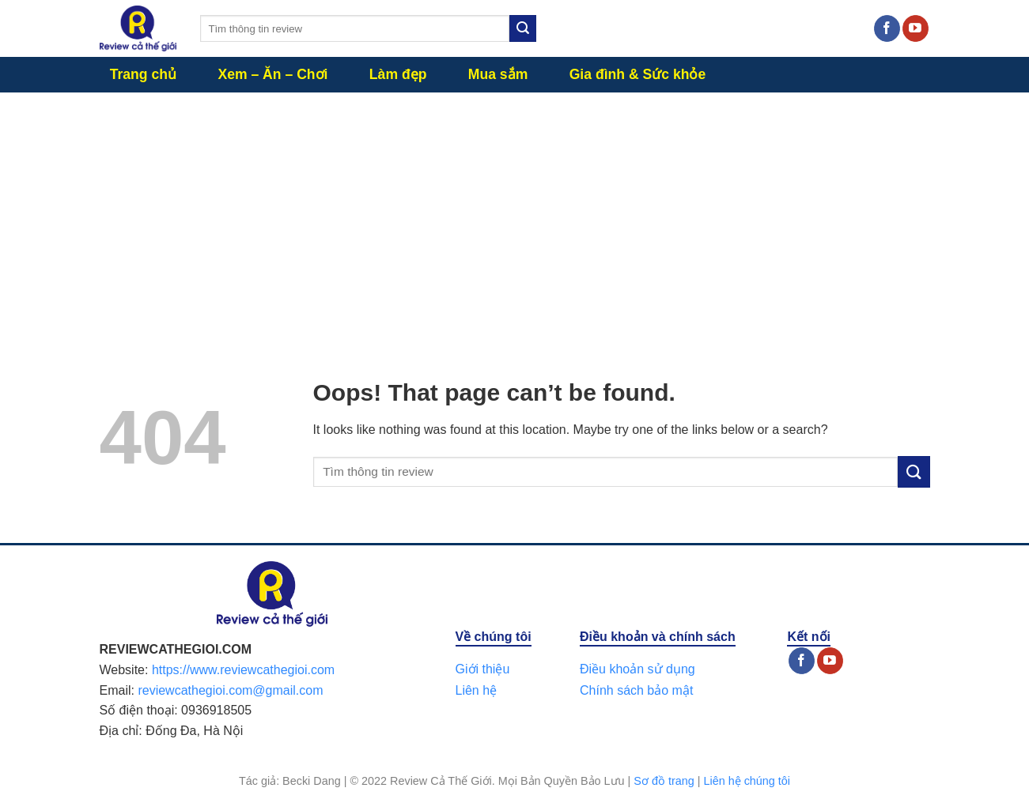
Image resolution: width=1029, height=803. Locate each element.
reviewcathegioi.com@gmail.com (230, 690)
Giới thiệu (483, 669)
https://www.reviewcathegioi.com (243, 670)
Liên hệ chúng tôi (746, 781)
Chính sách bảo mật (636, 690)
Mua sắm (498, 74)
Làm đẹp (398, 74)
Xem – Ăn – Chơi (272, 74)
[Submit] (522, 28)
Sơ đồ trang (664, 781)
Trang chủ (143, 74)
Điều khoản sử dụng (637, 669)
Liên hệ (476, 690)
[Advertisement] (514, 211)
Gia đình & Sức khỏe (637, 74)
